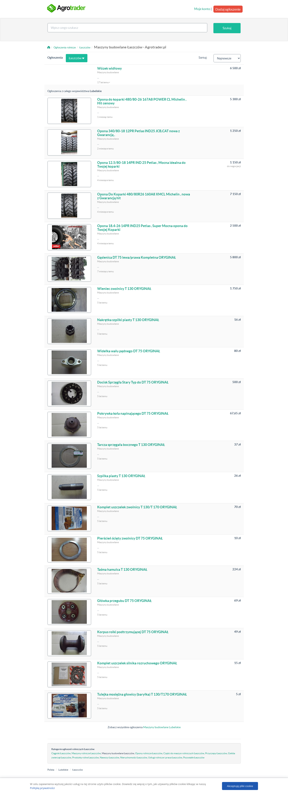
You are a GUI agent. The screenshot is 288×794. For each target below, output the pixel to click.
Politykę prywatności (42, 788)
